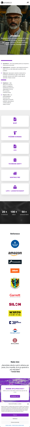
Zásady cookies (8, 425)
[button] (28, 403)
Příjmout (15, 415)
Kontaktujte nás (15, 396)
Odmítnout (15, 418)
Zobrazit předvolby (15, 422)
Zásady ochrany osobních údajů (18, 425)
